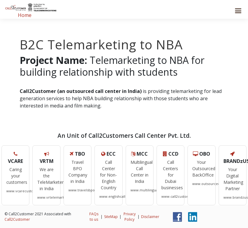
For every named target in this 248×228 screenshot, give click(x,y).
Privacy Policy (130, 216)
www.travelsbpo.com (85, 190)
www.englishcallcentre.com (121, 196)
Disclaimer (150, 216)
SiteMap (111, 216)
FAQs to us (93, 216)
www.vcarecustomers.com (28, 191)
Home (24, 15)
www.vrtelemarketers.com (59, 197)
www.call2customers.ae (180, 196)
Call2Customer (17, 219)
